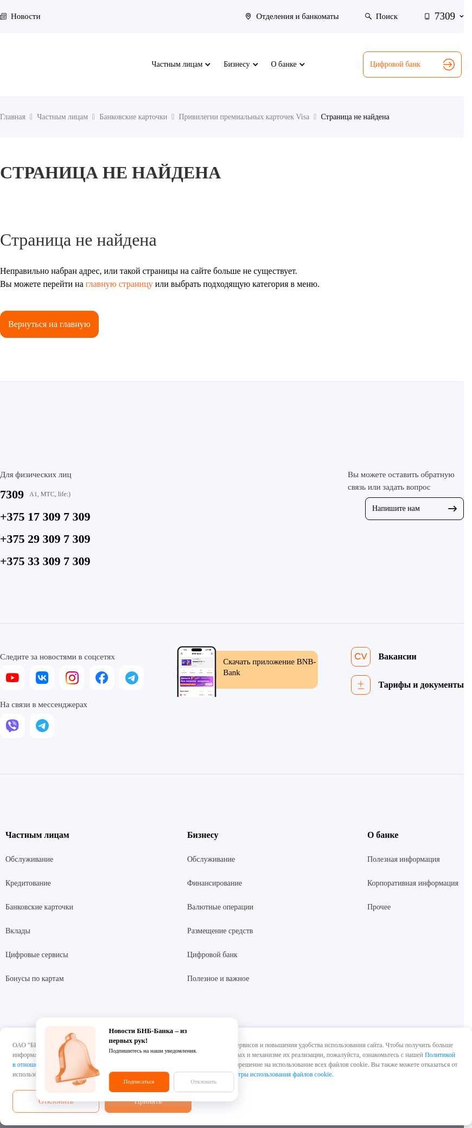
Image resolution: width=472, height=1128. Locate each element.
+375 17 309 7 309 (45, 516)
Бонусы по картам (34, 979)
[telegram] (131, 677)
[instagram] (72, 677)
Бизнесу (203, 834)
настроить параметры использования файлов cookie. (261, 1074)
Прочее (379, 907)
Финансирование (214, 883)
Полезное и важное (218, 979)
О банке (383, 834)
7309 (12, 494)
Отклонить (56, 1101)
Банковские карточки (39, 907)
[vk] (42, 677)
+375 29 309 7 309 (45, 539)
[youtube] (12, 677)
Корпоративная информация (412, 883)
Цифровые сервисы (36, 955)
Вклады (17, 931)
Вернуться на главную (49, 324)
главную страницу (119, 284)
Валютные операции (220, 907)
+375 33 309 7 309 (45, 561)
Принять (148, 1101)
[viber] (12, 726)
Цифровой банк (412, 64)
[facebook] (102, 677)
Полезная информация (403, 859)
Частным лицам (37, 834)
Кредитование (28, 883)
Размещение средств (220, 931)
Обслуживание (29, 859)
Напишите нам (414, 508)
